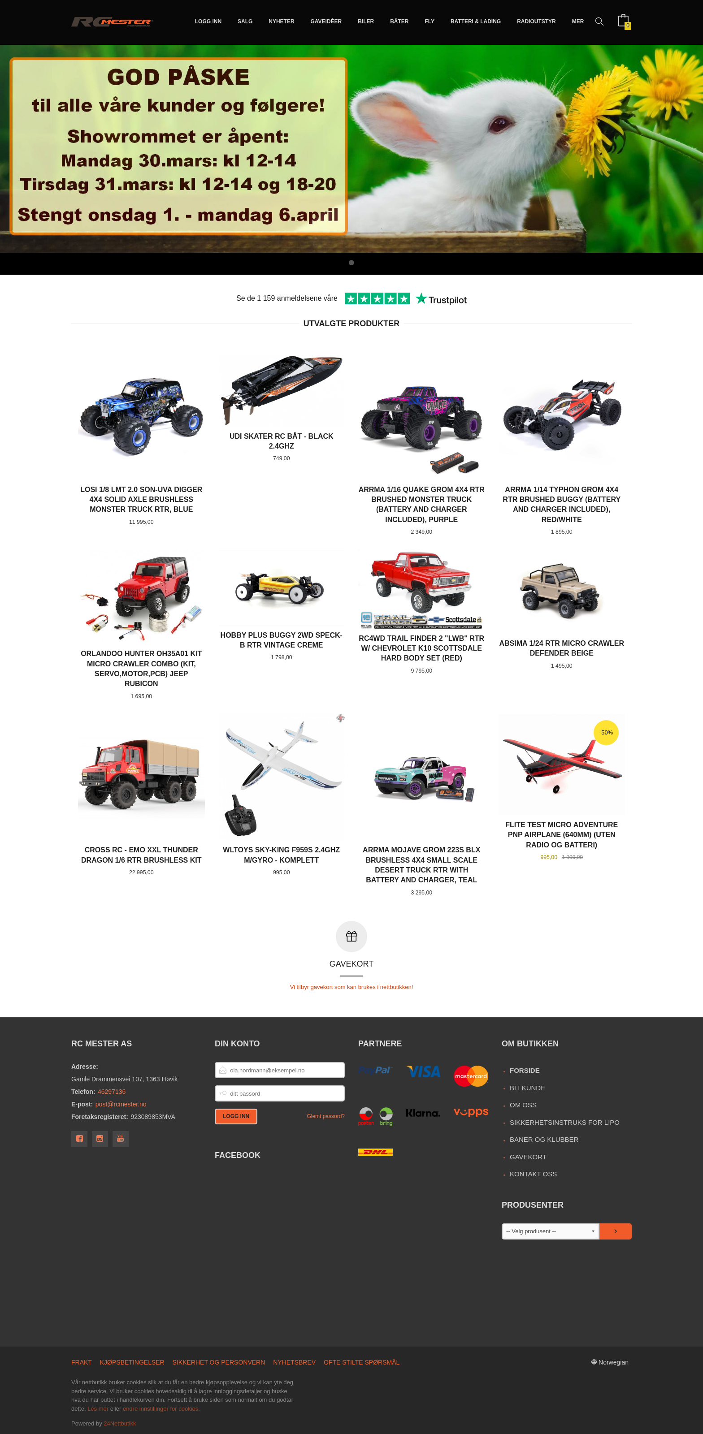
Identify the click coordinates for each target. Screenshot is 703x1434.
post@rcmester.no (121, 1104)
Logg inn (208, 21)
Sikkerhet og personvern (219, 1362)
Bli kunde (527, 1088)
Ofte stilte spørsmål (361, 1362)
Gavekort (528, 1157)
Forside (525, 1070)
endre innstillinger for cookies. (161, 1408)
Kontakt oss (533, 1174)
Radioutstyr (536, 21)
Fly (429, 21)
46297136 (112, 1091)
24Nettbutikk (120, 1423)
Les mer (97, 1408)
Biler (366, 21)
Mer (578, 21)
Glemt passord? (326, 1116)
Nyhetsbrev (294, 1362)
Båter (399, 21)
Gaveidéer (326, 21)
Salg (245, 21)
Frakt (81, 1362)
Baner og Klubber (544, 1139)
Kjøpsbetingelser (132, 1362)
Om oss (523, 1105)
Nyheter (281, 21)
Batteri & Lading (476, 21)
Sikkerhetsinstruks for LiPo (565, 1122)
